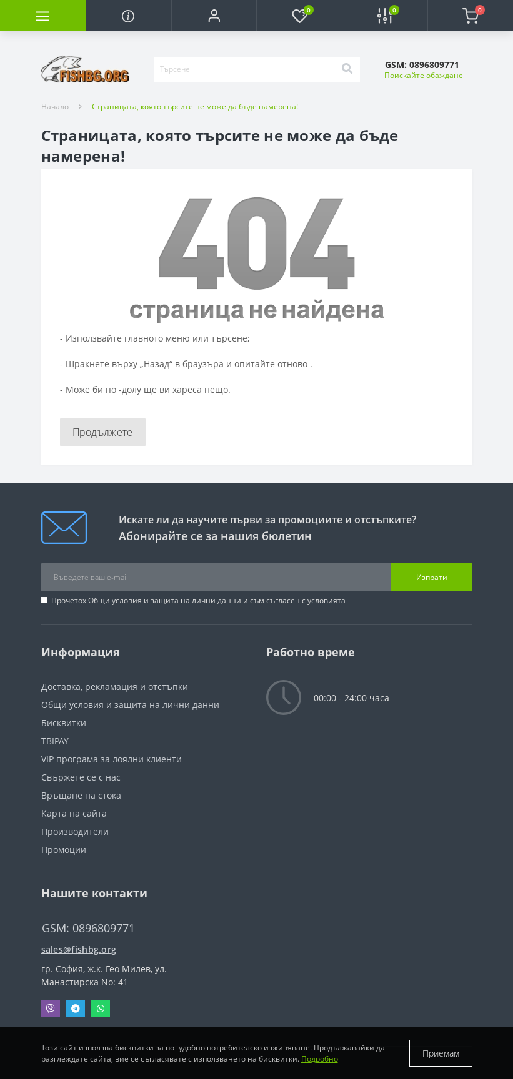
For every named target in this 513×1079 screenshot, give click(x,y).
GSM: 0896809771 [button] (88, 928)
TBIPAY (55, 741)
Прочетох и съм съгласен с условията (198, 600)
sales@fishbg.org (79, 949)
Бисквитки (63, 723)
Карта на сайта (74, 813)
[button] (214, 15)
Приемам (440, 1053)
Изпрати (431, 577)
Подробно (319, 1058)
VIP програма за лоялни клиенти (111, 759)
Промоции (63, 849)
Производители (75, 831)
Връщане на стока (81, 795)
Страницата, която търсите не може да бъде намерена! (195, 106)
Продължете (102, 432)
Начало (55, 106)
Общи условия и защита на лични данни (164, 600)
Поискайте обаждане (423, 75)
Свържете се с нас (81, 777)
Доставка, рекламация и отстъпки (114, 686)
